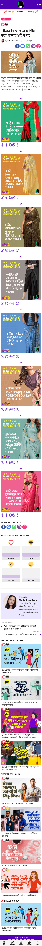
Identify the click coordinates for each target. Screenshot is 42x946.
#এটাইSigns (20, 12)
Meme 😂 (31, 12)
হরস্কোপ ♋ (11, 12)
